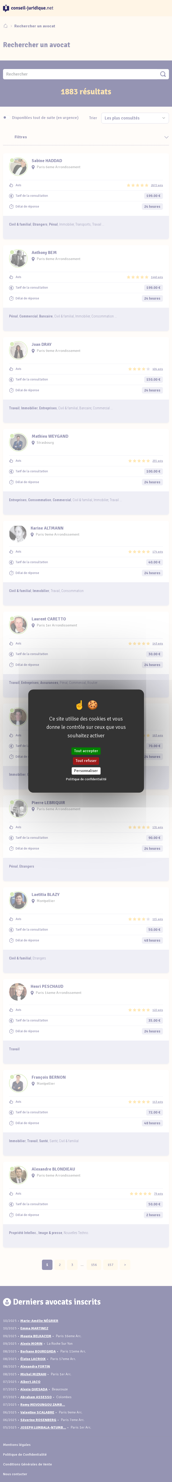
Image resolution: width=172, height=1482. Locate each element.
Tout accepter (86, 751)
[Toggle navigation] (163, 8)
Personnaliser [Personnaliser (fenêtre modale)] (86, 770)
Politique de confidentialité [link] (86, 779)
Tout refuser (86, 760)
